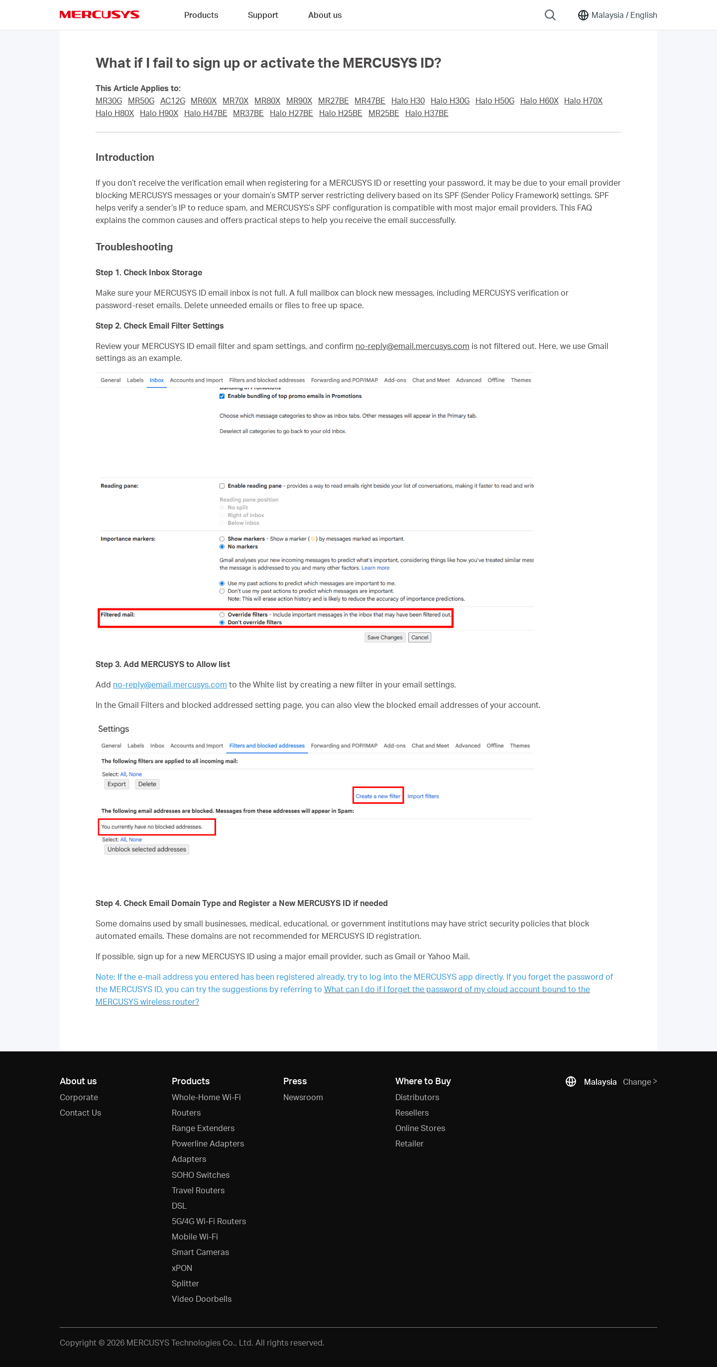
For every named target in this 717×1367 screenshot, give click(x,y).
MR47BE (370, 101)
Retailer (409, 1143)
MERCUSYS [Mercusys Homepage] (99, 14)
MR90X (299, 101)
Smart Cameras (200, 1251)
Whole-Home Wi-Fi (206, 1097)
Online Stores (420, 1128)
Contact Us (80, 1112)
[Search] (550, 15)
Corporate (79, 1097)
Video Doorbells (202, 1298)
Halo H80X (115, 113)
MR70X (235, 101)
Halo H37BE (427, 113)
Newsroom (303, 1097)
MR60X (204, 101)
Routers (186, 1112)
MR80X (267, 101)
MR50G (141, 101)
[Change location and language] (617, 15)
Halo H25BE (340, 113)
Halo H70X (583, 101)
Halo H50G (495, 101)
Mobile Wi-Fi (195, 1236)
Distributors (417, 1097)
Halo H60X (539, 101)
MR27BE (333, 101)
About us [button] (325, 14)
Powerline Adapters (208, 1143)
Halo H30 (408, 101)
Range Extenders (203, 1128)
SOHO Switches (201, 1174)
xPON (182, 1267)
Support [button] (263, 14)
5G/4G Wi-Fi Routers (209, 1221)
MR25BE (383, 113)
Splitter (185, 1283)
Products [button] (201, 14)
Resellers (412, 1112)
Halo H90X (159, 113)
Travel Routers (198, 1190)
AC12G (172, 101)
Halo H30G (450, 101)
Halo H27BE (291, 113)
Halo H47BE (206, 113)
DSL (179, 1205)
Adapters (189, 1158)
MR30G (109, 101)
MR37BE (248, 113)
